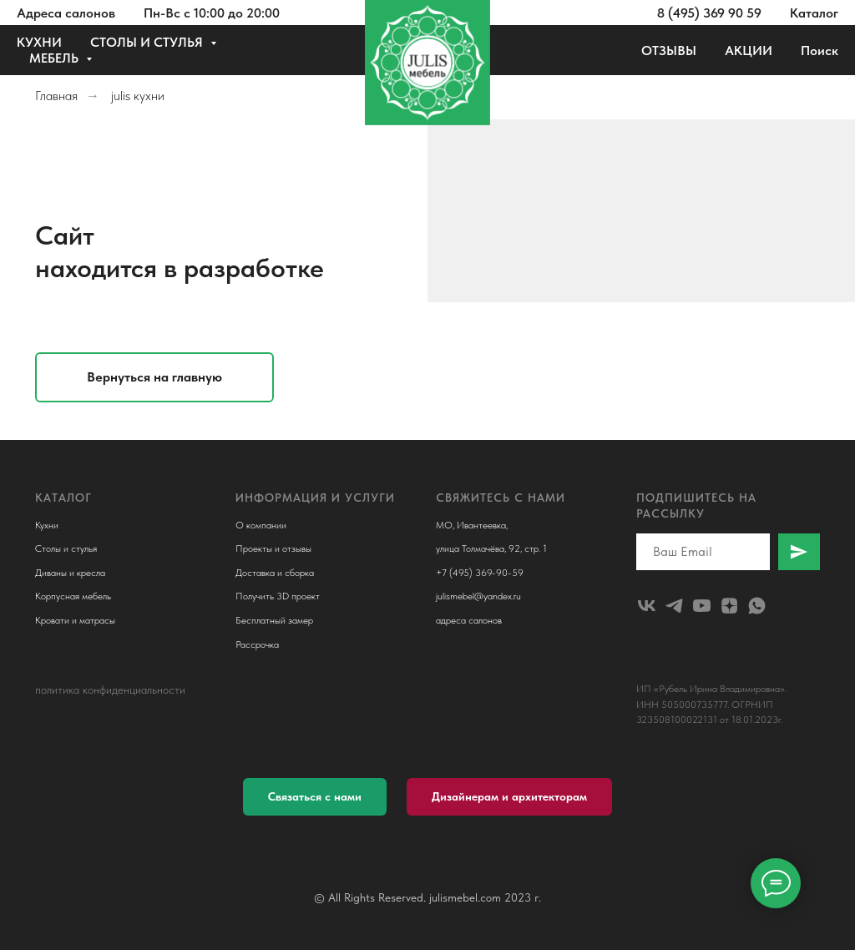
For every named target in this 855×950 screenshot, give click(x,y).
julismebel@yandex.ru (478, 596)
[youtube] (701, 605)
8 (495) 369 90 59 (709, 13)
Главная (56, 96)
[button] (315, 797)
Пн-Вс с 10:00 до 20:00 (212, 13)
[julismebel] (646, 605)
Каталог (814, 13)
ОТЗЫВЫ (668, 50)
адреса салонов (469, 620)
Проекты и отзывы (273, 548)
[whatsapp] (756, 605)
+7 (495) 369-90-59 (480, 573)
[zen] (729, 605)
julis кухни (137, 96)
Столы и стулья (66, 548)
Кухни (46, 525)
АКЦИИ (748, 50)
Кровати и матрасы (75, 620)
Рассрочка (257, 644)
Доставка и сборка (274, 573)
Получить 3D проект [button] (277, 596)
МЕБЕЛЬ (55, 58)
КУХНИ (39, 42)
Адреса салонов (66, 13)
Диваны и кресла (70, 573)
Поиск (819, 50)
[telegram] (674, 605)
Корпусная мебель (73, 596)
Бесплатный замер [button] (274, 620)
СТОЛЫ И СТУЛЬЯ (148, 42)
